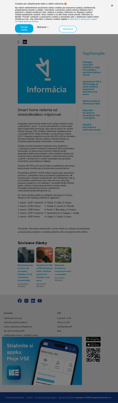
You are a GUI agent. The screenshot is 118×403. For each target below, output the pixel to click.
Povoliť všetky (24, 28)
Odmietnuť (67, 29)
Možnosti (41, 27)
